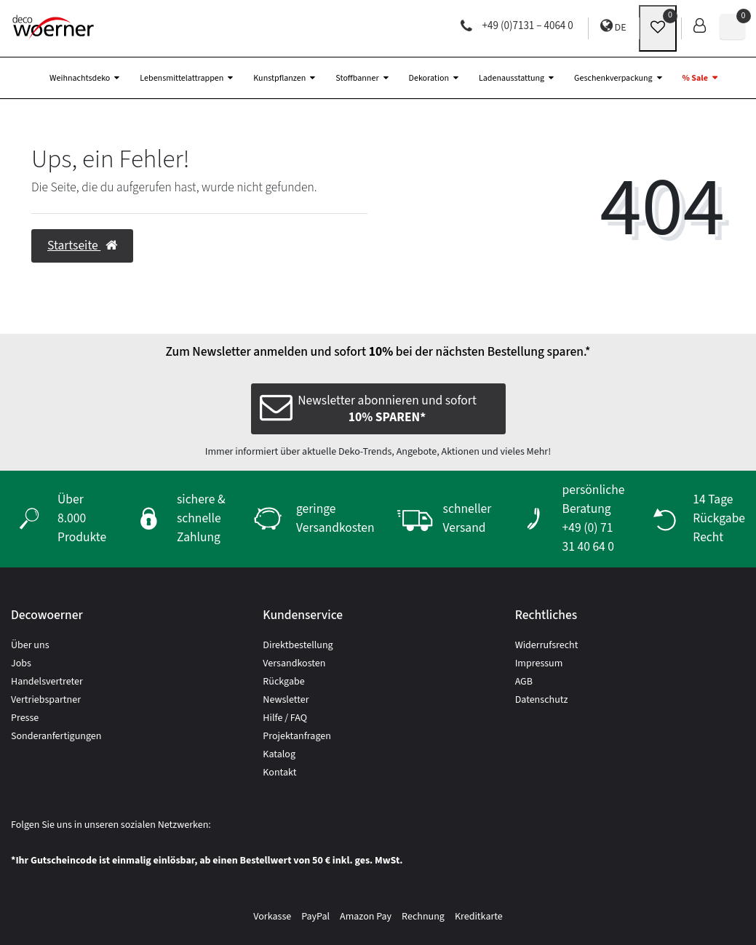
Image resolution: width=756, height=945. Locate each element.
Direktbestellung (298, 645)
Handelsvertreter (47, 681)
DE (613, 26)
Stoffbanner (356, 78)
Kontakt (279, 772)
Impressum (539, 663)
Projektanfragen (297, 736)
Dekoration (429, 78)
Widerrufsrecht (546, 645)
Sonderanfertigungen (56, 736)
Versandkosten (294, 663)
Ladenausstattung (511, 78)
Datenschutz (541, 700)
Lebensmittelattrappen (181, 78)
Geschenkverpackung (613, 78)
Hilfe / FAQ (285, 718)
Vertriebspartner (46, 700)
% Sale (695, 78)
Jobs (21, 663)
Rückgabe (283, 681)
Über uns (30, 645)
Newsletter (286, 700)
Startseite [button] (82, 245)
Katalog (279, 754)
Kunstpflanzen (279, 78)
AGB (524, 681)
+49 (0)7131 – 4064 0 (517, 25)
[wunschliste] (658, 28)
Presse (25, 718)
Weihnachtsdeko (79, 78)
